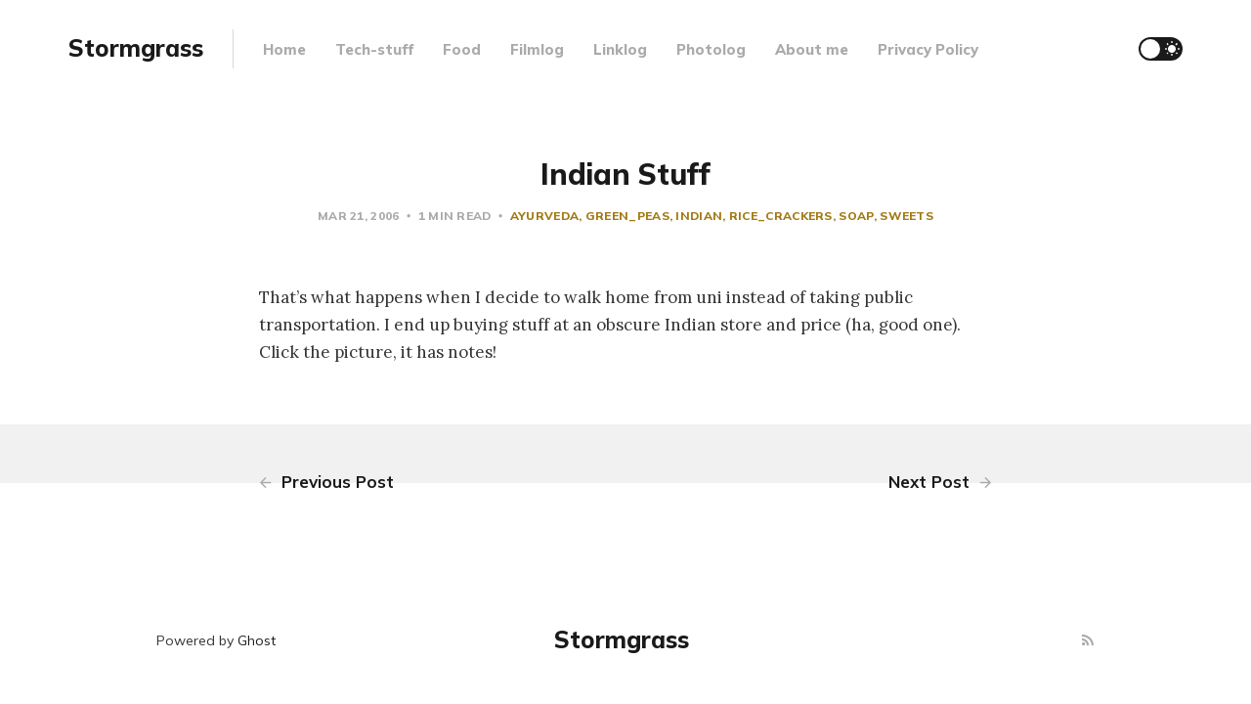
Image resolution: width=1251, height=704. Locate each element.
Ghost (256, 640)
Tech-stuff (374, 49)
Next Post (940, 481)
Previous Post (326, 481)
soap (856, 215)
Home (284, 49)
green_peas (627, 215)
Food (462, 49)
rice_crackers (781, 215)
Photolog (711, 49)
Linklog (620, 49)
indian (698, 215)
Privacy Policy (928, 49)
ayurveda (544, 215)
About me (811, 49)
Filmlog (537, 49)
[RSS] (1087, 641)
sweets (906, 215)
